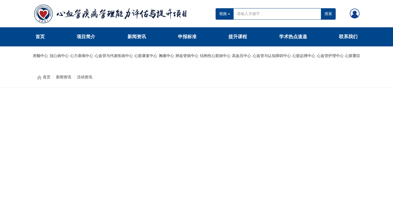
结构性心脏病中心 (215, 56)
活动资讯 (84, 77)
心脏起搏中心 (303, 56)
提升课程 (237, 36)
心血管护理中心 (330, 56)
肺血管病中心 (186, 56)
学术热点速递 (293, 36)
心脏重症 (352, 56)
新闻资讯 (136, 36)
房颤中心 (40, 56)
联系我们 (348, 36)
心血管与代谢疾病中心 (114, 56)
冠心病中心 (59, 56)
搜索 (328, 14)
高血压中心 (241, 56)
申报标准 (187, 36)
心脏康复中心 (145, 56)
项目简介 (86, 36)
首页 (40, 36)
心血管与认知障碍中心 (272, 56)
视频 (224, 14)
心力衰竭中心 (81, 56)
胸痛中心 (166, 56)
